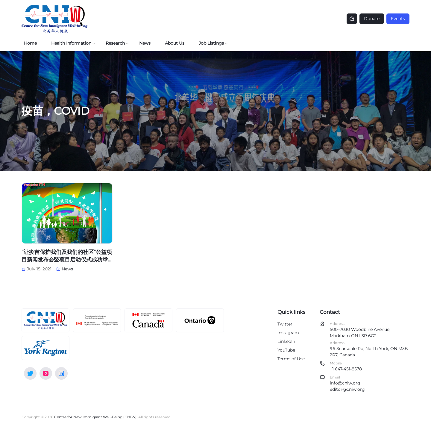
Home (30, 43)
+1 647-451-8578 (346, 369)
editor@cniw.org (347, 389)
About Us (174, 43)
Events (398, 18)
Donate (372, 18)
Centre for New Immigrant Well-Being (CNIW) (95, 417)
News (145, 43)
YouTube (286, 350)
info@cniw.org (345, 383)
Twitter (284, 324)
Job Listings (211, 43)
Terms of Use (291, 358)
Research (115, 43)
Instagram (288, 332)
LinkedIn (286, 341)
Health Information (71, 43)
